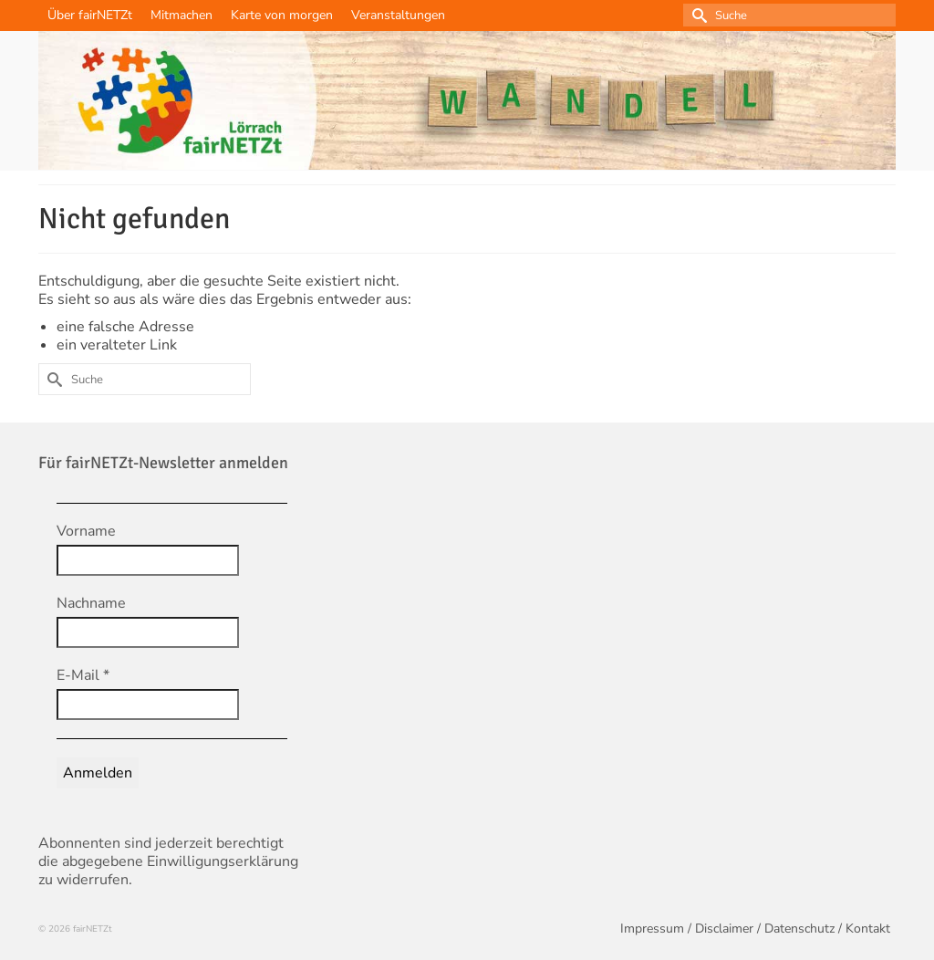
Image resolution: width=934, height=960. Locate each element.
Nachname (91, 603)
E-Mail (83, 675)
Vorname (86, 531)
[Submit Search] (697, 15)
